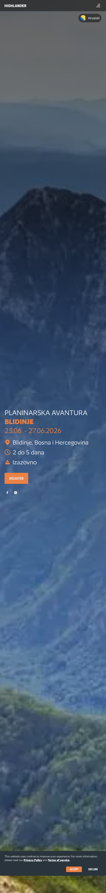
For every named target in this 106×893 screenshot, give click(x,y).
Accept (74, 869)
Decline (93, 869)
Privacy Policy (33, 860)
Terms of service (59, 860)
